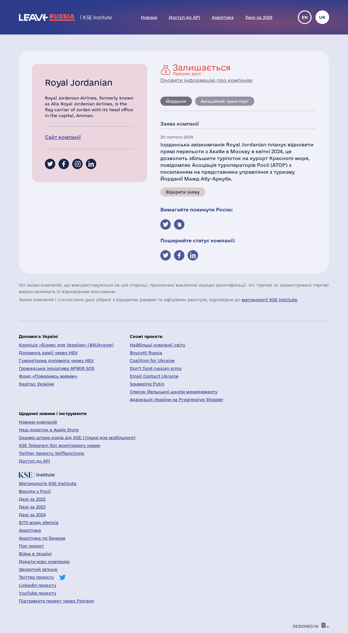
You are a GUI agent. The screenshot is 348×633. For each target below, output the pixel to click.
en (305, 17)
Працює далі (202, 69)
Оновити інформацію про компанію (206, 80)
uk (322, 17)
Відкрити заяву (183, 192)
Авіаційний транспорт (225, 101)
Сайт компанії (63, 137)
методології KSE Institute (269, 299)
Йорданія (176, 101)
